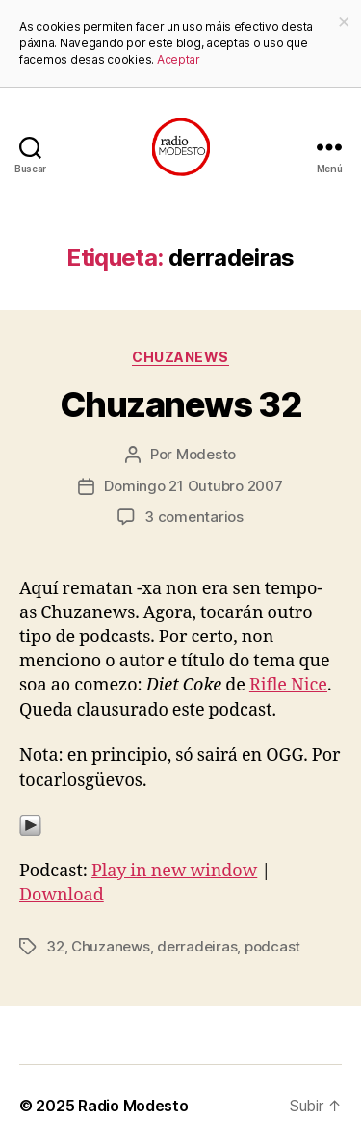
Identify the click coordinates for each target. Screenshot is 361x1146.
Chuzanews (180, 357)
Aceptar (178, 59)
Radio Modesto (133, 1105)
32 (55, 946)
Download (61, 895)
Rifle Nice (288, 685)
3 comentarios (194, 517)
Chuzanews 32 (180, 404)
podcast (272, 946)
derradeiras (197, 946)
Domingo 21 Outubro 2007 (193, 486)
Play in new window (174, 871)
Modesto (206, 454)
